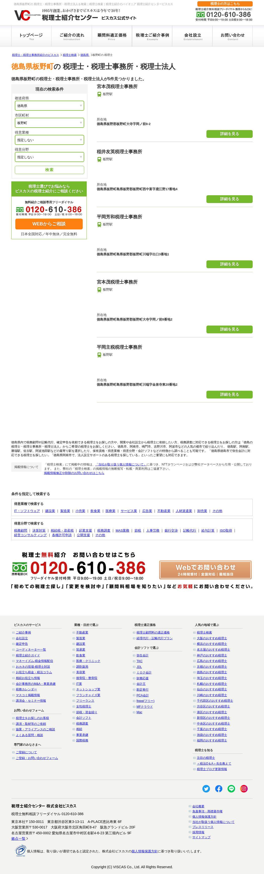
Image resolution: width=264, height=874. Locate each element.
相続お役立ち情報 (28, 678)
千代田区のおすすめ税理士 (215, 700)
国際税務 (82, 740)
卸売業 (202, 511)
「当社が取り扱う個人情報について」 (121, 464)
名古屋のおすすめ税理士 (213, 649)
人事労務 (152, 530)
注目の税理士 (206, 758)
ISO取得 (226, 530)
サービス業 (129, 511)
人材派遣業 (184, 511)
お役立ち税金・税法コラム (34, 672)
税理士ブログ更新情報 (212, 769)
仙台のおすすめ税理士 (212, 689)
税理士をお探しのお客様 (32, 718)
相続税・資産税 (62, 530)
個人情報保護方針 (204, 816)
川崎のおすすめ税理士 (212, 695)
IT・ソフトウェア (27, 511)
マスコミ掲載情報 (28, 695)
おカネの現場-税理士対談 (33, 666)
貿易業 (80, 649)
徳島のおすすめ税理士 (212, 672)
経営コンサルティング (30, 535)
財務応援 (143, 678)
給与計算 (207, 530)
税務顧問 (20, 530)
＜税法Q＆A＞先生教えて (214, 763)
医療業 (110, 511)
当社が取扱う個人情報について (213, 822)
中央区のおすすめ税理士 (213, 723)
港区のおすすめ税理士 (212, 712)
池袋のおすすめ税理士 (212, 735)
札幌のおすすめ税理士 (212, 684)
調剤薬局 (82, 666)
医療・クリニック (88, 661)
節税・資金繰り (86, 712)
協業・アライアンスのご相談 (35, 729)
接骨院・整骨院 (86, 678)
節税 (138, 530)
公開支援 (83, 535)
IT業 (79, 684)
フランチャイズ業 (88, 695)
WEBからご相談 (49, 223)
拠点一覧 (18, 839)
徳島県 (85, 54)
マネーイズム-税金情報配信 (34, 661)
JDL (139, 667)
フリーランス (85, 700)
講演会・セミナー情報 (31, 700)
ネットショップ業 (88, 689)
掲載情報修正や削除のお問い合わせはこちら (74, 473)
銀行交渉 (171, 530)
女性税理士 (83, 706)
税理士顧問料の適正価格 (153, 632)
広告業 (147, 511)
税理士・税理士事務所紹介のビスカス (35, 54)
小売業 (80, 511)
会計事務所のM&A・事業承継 (36, 684)
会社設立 (22, 638)
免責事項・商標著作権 (207, 811)
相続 (79, 729)
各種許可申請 (62, 535)
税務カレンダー (26, 689)
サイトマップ (201, 837)
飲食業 (95, 511)
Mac (139, 712)
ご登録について (26, 752)
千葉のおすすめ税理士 (212, 729)
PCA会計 (143, 695)
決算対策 (39, 530)
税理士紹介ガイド (28, 655)
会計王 (141, 684)
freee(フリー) (145, 701)
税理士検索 (70, 54)
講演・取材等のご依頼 (31, 724)
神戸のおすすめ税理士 (212, 655)
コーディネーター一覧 (31, 649)
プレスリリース (202, 827)
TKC (140, 661)
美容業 (80, 672)
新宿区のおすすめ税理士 (213, 718)
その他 (217, 511)
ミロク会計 (144, 672)
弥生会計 (143, 655)
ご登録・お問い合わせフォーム (37, 758)
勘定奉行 (143, 689)
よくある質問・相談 (29, 735)
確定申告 (22, 644)
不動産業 (163, 511)
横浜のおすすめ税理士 (212, 644)
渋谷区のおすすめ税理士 (213, 706)
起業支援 (85, 530)
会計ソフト (83, 718)
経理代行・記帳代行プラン (155, 638)
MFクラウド (145, 706)
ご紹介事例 (23, 632)
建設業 (50, 511)
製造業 (65, 511)
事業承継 (82, 735)
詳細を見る (229, 134)
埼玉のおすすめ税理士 (212, 678)
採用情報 (198, 832)
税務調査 (103, 530)
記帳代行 (189, 530)
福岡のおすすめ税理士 (212, 740)
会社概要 (198, 806)
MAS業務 (122, 530)
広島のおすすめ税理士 (212, 661)
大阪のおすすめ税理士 (212, 638)
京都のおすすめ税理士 (212, 666)
